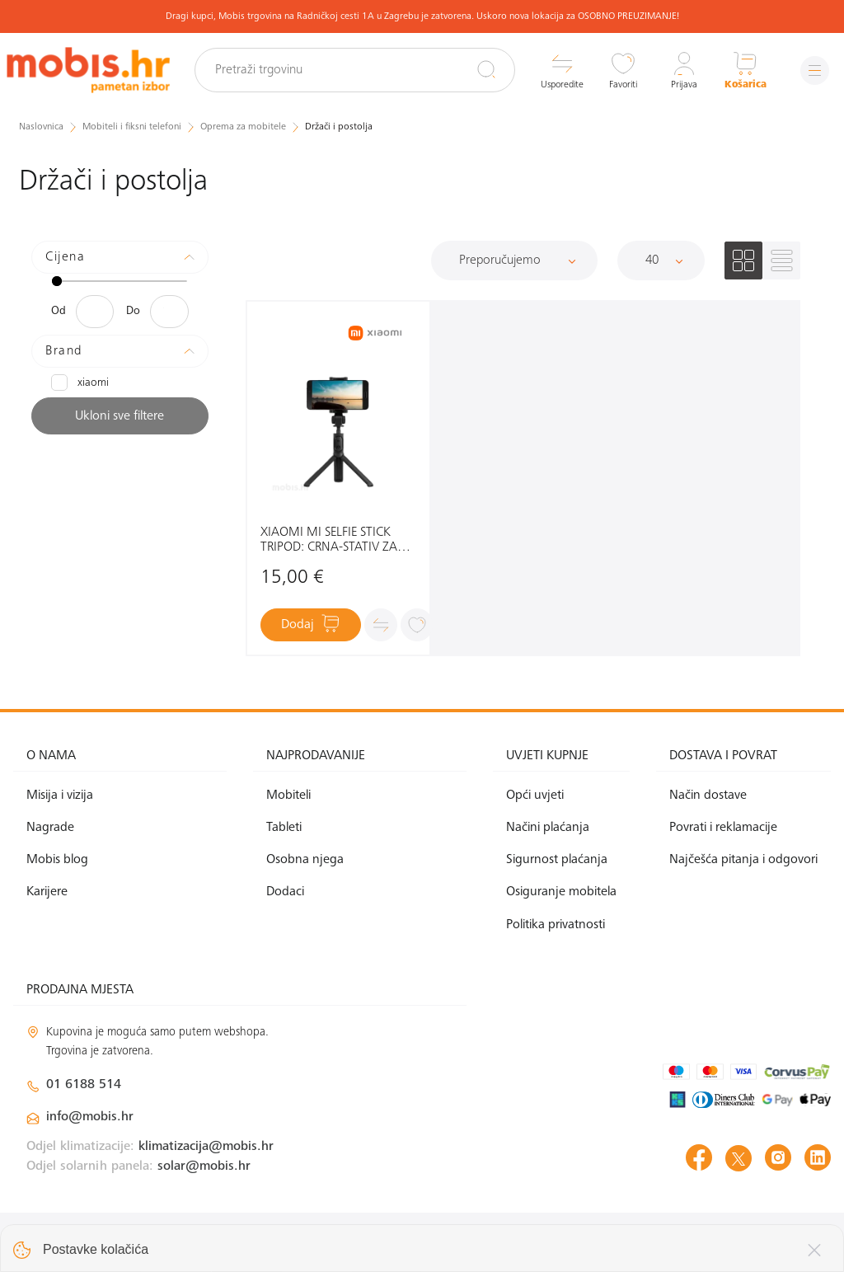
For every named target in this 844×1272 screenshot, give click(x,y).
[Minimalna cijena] (95, 311)
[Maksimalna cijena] (169, 311)
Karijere (47, 892)
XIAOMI (80, 382)
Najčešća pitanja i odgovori (743, 859)
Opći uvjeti (535, 795)
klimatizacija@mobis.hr (206, 1146)
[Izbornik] (814, 70)
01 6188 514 (83, 1084)
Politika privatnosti (555, 925)
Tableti (284, 827)
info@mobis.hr (90, 1117)
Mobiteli (288, 795)
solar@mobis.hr (204, 1166)
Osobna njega (305, 859)
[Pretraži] (486, 69)
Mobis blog (57, 859)
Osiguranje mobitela (561, 892)
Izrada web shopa (715, 1241)
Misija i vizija (59, 795)
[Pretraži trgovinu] (355, 70)
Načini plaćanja (547, 827)
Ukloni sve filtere (119, 416)
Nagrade (50, 827)
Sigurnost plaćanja (556, 859)
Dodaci (285, 892)
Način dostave (708, 795)
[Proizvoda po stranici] (661, 260)
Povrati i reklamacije (723, 827)
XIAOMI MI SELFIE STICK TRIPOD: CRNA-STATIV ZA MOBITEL (328, 540)
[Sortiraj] (514, 260)
